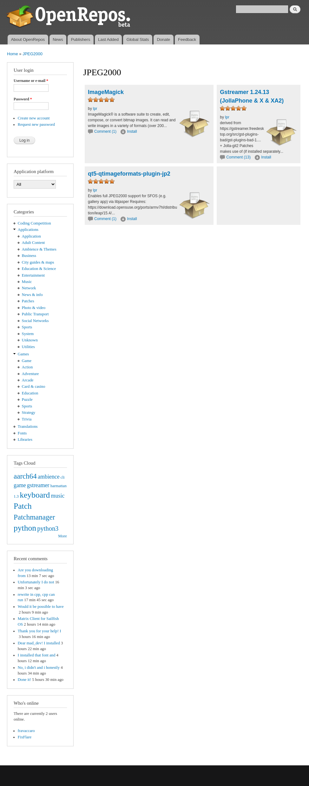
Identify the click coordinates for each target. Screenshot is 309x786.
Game (27, 361)
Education (30, 393)
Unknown (30, 340)
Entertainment (33, 275)
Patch (23, 506)
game (20, 485)
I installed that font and (37, 655)
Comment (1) (105, 131)
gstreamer (38, 485)
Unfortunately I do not (36, 582)
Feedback (187, 39)
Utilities (28, 347)
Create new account (34, 118)
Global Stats (138, 39)
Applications (28, 229)
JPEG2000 (33, 53)
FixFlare (24, 737)
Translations (28, 426)
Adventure (30, 374)
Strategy (29, 412)
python (25, 528)
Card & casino (33, 386)
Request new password (36, 124)
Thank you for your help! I (39, 631)
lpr (95, 108)
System (28, 334)
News (58, 39)
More (62, 536)
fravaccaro (26, 731)
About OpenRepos (28, 39)
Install (132, 131)
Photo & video (34, 308)
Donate (163, 39)
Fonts (22, 433)
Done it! (24, 679)
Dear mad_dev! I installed (39, 643)
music (58, 496)
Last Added (108, 39)
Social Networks (35, 321)
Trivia (27, 419)
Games (23, 354)
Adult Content (33, 242)
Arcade (28, 380)
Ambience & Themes (39, 249)
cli (63, 477)
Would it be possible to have (41, 606)
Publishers (80, 39)
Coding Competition (34, 223)
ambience (49, 477)
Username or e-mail (31, 80)
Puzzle (27, 399)
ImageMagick (106, 92)
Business (29, 255)
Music (27, 281)
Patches (28, 301)
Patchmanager (34, 517)
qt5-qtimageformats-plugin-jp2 (129, 174)
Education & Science (39, 268)
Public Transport (35, 314)
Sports (27, 327)
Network (29, 288)
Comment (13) (238, 157)
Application (31, 236)
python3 (47, 528)
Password (23, 99)
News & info (32, 294)
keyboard (35, 495)
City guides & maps (38, 262)
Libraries (25, 439)
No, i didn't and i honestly (39, 667)
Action (27, 367)
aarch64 (25, 476)
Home (12, 53)
